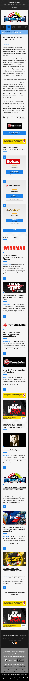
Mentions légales (7, 639)
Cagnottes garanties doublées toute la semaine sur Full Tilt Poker (13, 297)
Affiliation (23, 639)
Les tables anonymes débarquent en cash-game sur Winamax (14, 257)
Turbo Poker (22, 118)
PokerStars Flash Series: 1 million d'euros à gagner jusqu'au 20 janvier (12, 334)
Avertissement (16, 639)
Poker (14, 230)
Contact (19, 640)
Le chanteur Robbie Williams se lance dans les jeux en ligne (14, 488)
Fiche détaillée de (14, 133)
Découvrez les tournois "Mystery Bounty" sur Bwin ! (13, 570)
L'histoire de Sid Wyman (11, 450)
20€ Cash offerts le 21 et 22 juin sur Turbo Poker (14, 371)
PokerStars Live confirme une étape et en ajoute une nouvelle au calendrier (14, 529)
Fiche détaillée (14, 175)
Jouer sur (14, 171)
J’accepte (15, 679)
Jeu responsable (12, 640)
